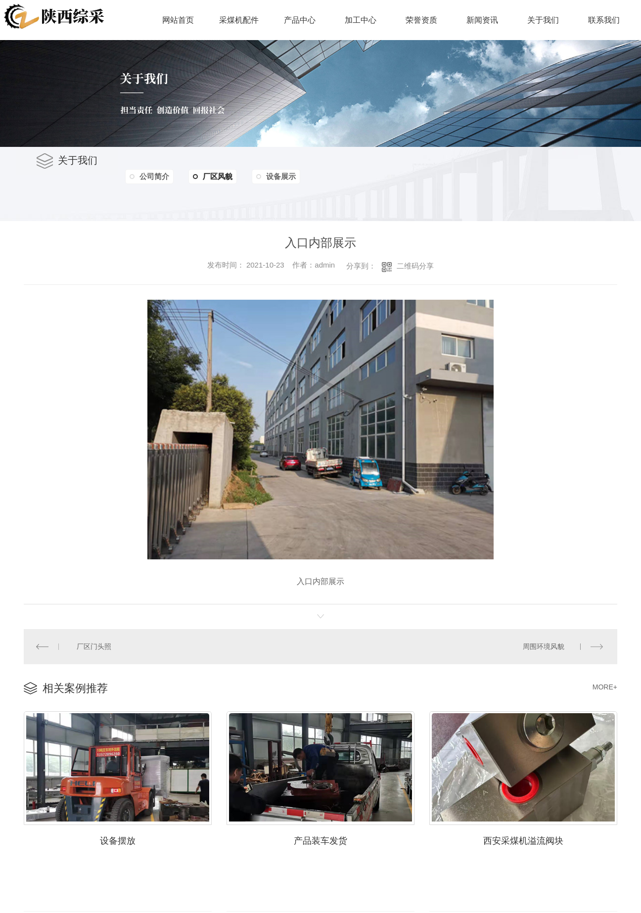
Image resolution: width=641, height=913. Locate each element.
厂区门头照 (94, 646)
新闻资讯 (482, 20)
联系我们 (604, 20)
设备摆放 (118, 840)
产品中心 (300, 20)
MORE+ (605, 686)
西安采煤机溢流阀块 (523, 840)
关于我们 (543, 20)
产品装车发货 (320, 840)
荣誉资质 (421, 20)
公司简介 (155, 176)
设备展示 (282, 176)
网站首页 (178, 20)
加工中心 (360, 20)
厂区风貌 (213, 177)
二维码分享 (415, 266)
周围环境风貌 (543, 646)
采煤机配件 (239, 20)
